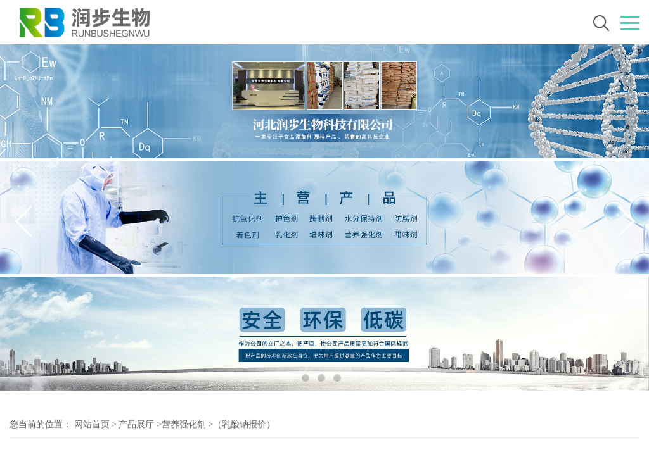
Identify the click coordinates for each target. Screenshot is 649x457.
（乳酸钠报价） (244, 424)
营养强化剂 (184, 424)
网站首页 (92, 424)
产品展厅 (136, 424)
